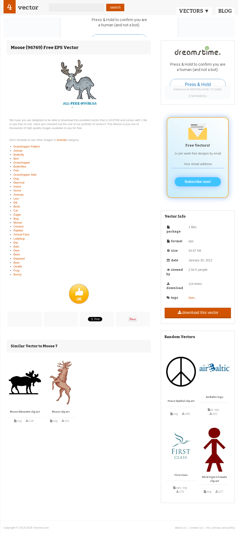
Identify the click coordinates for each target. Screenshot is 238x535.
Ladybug (18, 238)
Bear (16, 262)
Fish (16, 170)
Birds (16, 206)
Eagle (17, 214)
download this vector (197, 312)
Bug (16, 218)
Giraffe (17, 266)
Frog (16, 270)
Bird (16, 158)
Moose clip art (60, 411)
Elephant (19, 258)
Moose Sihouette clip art (25, 411)
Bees (16, 254)
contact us (196, 527)
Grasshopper (21, 162)
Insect (17, 186)
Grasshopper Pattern (26, 146)
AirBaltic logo (214, 397)
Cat (15, 210)
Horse (17, 190)
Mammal (18, 182)
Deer (16, 250)
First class (181, 475)
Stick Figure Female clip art (214, 479)
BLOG (225, 11)
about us (180, 527)
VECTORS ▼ (194, 11)
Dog (16, 178)
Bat (15, 242)
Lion (16, 198)
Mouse (17, 222)
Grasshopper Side (25, 174)
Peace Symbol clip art (181, 401)
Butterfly (18, 154)
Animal (17, 150)
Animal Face (21, 234)
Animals (62, 140)
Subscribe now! (198, 182)
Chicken (18, 226)
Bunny (17, 274)
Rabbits (18, 230)
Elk (15, 202)
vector (28, 7)
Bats (16, 246)
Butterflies (19, 166)
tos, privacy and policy (221, 527)
